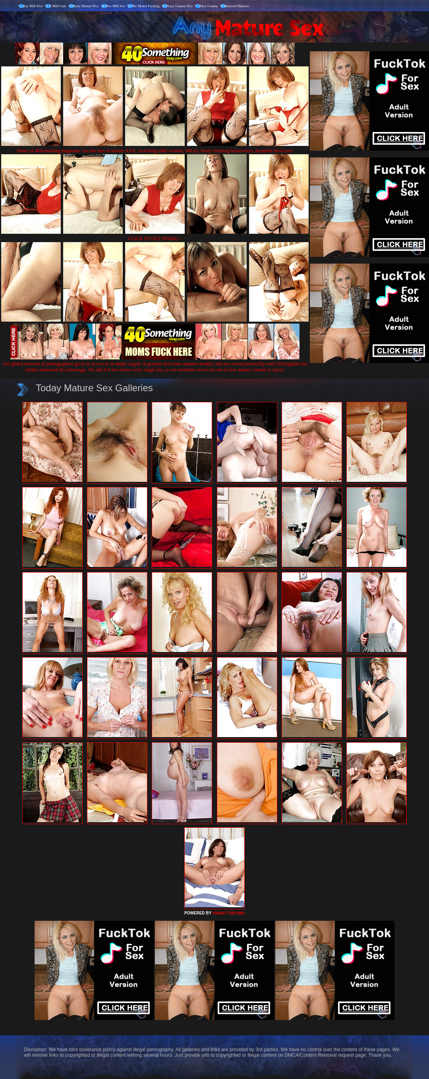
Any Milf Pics (33, 6)
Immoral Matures (236, 6)
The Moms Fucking (145, 6)
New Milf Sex (115, 6)
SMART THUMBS (229, 913)
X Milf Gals (57, 6)
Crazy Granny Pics (179, 6)
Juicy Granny (208, 6)
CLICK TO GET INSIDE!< (155, 238)
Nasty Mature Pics (85, 6)
